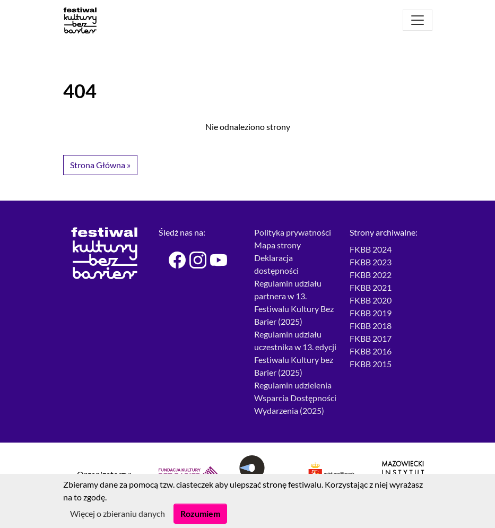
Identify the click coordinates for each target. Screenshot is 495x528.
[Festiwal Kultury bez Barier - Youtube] (214, 260)
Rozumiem (200, 513)
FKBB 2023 (371, 262)
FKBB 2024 (371, 249)
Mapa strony (277, 245)
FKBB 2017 (371, 338)
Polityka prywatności (292, 232)
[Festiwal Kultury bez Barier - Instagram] (193, 260)
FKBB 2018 (371, 326)
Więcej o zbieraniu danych (117, 513)
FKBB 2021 (371, 287)
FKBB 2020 (371, 300)
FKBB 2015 (371, 364)
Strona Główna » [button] (100, 165)
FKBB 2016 (371, 351)
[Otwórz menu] (417, 20)
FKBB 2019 (371, 313)
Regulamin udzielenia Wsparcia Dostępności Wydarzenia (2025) (295, 398)
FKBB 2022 (371, 275)
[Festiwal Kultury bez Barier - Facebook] (173, 260)
